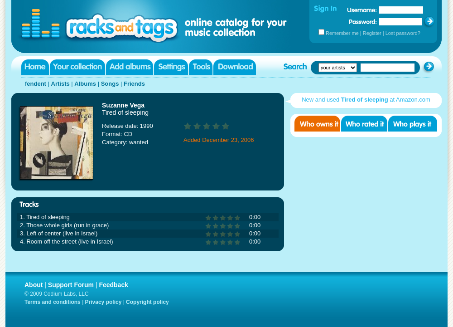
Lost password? (403, 33)
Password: (363, 21)
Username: (362, 10)
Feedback (113, 284)
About (33, 284)
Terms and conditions (52, 302)
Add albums (129, 67)
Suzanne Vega (123, 105)
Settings (171, 67)
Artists (60, 83)
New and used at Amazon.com (366, 99)
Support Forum (71, 284)
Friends (134, 83)
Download (234, 67)
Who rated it (364, 124)
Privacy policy (103, 302)
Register (372, 33)
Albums (85, 83)
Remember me (342, 33)
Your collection (77, 67)
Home (35, 67)
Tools (200, 67)
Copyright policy (147, 302)
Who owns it (317, 124)
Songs (110, 83)
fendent (35, 83)
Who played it (412, 124)
